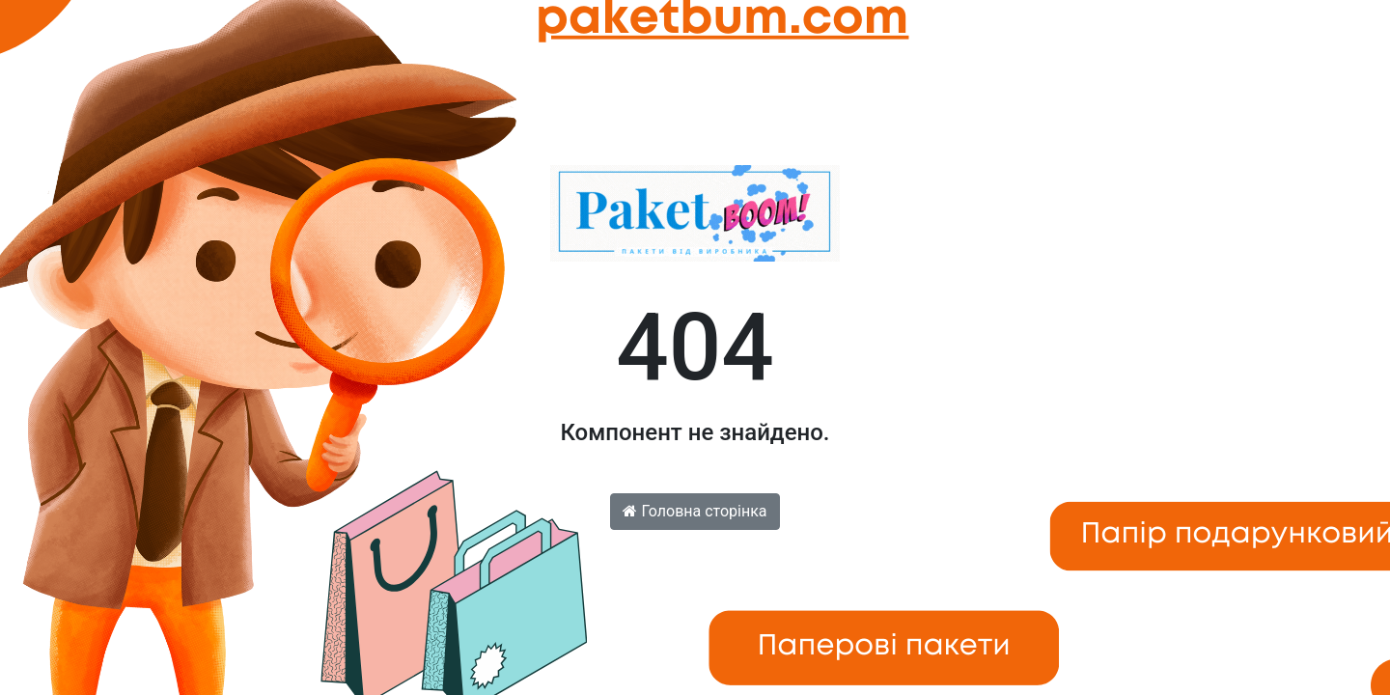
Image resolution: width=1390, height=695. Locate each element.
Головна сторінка (694, 511)
